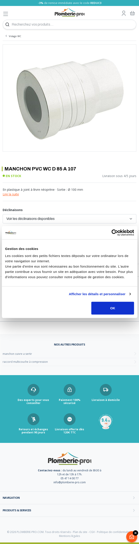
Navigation (11, 498)
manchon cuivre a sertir (17, 354)
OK (112, 308)
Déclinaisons (13, 210)
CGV (92, 532)
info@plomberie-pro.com (70, 482)
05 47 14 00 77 (70, 478)
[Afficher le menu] (6, 14)
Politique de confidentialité (113, 532)
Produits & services (17, 510)
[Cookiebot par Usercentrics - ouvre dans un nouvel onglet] (114, 232)
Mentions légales (69, 536)
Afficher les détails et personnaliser (97, 294)
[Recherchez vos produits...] (69, 24)
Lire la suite (11, 194)
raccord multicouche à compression (25, 362)
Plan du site (80, 532)
